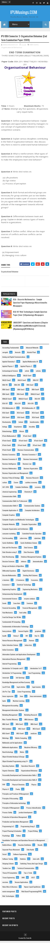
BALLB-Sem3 (22, 382)
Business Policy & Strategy (11, 480)
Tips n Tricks (28, 875)
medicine (34, 735)
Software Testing (7, 861)
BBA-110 (5, 387)
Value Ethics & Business (9, 889)
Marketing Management (9, 717)
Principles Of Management (10, 810)
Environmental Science (9, 600)
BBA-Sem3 (34, 46)
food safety (22, 614)
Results (40, 847)
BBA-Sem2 (5, 391)
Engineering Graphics (9, 591)
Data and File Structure (9, 549)
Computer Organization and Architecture (15, 531)
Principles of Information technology (14, 805)
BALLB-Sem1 (27, 377)
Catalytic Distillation (21, 489)
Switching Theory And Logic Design (31, 865)
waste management (8, 893)
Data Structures (29, 554)
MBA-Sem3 (34, 726)
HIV (27, 638)
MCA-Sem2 (36, 731)
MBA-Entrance (29, 721)
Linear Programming (24, 693)
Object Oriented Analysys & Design (13, 758)
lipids (4, 703)
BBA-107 (36, 382)
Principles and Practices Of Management (15, 796)
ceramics (38, 489)
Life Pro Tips (6, 693)
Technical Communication (25, 870)
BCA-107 (5, 405)
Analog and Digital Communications (13, 359)
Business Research (32, 480)
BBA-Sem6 (20, 396)
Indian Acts (28, 647)
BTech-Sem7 (37, 447)
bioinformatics (34, 424)
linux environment (35, 698)
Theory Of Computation (9, 875)
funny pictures (6, 633)
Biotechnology (7, 433)
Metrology (5, 740)
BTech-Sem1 (27, 438)
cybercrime (23, 540)
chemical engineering (9, 494)
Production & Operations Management (14, 819)
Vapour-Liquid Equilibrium (32, 889)
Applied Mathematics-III (30, 363)
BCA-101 (37, 401)
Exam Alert (16, 605)
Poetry (18, 791)
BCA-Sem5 (20, 419)
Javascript (5, 679)
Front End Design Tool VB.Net (11, 619)
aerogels (5, 354)
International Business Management (13, 661)
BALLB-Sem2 (6, 382)
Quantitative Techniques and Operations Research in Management (23, 842)
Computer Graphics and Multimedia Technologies (18, 521)
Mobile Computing (21, 740)
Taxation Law (6, 870)
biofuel (21, 424)
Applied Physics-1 (8, 368)
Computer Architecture (32, 512)
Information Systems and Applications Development (18, 656)
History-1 (16, 638)
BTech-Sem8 (6, 452)
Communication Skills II (10, 507)
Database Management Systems (31, 559)
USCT (33, 879)
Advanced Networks (32, 349)
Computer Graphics (8, 517)
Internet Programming (9, 666)
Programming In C (8, 828)
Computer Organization (29, 526)
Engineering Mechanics (30, 591)
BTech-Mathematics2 (9, 438)
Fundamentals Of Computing (11, 624)
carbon (4, 484)
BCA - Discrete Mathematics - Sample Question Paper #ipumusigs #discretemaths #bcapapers (30, 304)
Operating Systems (8, 768)
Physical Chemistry (18, 786)
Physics (33, 786)
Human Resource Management (12, 642)
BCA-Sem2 (20, 415)
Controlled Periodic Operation (31, 535)
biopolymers (18, 428)
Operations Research (28, 768)
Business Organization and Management (15, 475)
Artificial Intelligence (9, 377)
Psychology (6, 837)
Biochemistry (6, 424)
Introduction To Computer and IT (12, 670)
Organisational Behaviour (11, 49)
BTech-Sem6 (22, 447)
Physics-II (5, 791)
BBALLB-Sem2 (7, 401)
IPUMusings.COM (23, 12)
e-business (5, 582)
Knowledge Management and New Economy (16, 684)
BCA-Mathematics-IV (28, 410)
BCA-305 (31, 405)
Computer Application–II (10, 512)
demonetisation (38, 563)
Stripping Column (8, 865)
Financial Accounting (9, 610)
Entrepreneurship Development (12, 596)
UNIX (23, 879)
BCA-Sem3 (35, 415)
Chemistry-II (28, 494)
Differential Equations (9, 573)
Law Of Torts (6, 689)
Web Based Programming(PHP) (31, 893)
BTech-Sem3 (23, 442)
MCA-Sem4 (6, 735)
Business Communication (26, 452)
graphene (38, 633)
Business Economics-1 (29, 456)
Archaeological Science (10, 373)
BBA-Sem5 (5, 396)
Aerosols (18, 354)
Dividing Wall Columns (30, 577)
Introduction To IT (36, 670)
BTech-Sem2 (6, 442)
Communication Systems (32, 507)
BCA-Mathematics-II (8, 410)
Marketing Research (30, 717)
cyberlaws (37, 540)
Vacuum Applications (21, 884)
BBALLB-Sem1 (35, 396)
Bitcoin (21, 433)
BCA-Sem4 (5, 419)
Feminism (30, 605)
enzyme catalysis (29, 600)
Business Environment (30, 461)
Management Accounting (10, 707)
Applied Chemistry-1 (8, 363)
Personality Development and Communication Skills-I (19, 777)
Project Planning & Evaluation (11, 833)
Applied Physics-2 (26, 368)
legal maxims (36, 689)
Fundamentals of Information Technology (15, 628)
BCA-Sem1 (5, 415)
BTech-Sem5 (6, 447)
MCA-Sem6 (20, 735)
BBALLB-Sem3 (23, 401)
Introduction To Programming (11, 675)
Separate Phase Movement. (11, 851)
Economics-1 (6, 587)
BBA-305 (17, 387)
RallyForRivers (7, 847)
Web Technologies (8, 898)
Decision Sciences (8, 563)
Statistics (23, 861)
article (27, 373)
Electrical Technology (24, 587)
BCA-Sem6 (35, 419)
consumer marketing (9, 535)
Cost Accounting (7, 540)
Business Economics (8, 456)
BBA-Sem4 (35, 391)
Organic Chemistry (8, 772)
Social (4, 856)
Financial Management (30, 610)
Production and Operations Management (15, 824)
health (4, 638)
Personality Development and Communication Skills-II (19, 782)
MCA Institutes (6, 731)
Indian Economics (8, 652)
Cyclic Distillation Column (29, 545)
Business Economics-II (9, 461)
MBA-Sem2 (19, 726)
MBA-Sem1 (5, 726)
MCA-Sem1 (21, 731)
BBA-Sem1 (30, 387)
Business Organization (31, 470)
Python (18, 837)
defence (23, 563)
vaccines (5, 884)
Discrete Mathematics (9, 577)
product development (25, 814)
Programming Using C (28, 828)
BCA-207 (18, 405)
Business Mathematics (9, 470)
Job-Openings (20, 679)
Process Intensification (33, 810)
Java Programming (34, 675)
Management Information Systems (13, 712)
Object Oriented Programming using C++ (15, 763)
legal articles (21, 689)
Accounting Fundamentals (10, 349)
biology (4, 428)
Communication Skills (9, 498)
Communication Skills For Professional (14, 503)
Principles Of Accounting (10, 800)
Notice (22, 754)
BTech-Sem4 (38, 442)
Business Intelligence (9, 466)
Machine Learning (18, 703)
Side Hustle (30, 851)
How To (37, 638)
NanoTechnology (7, 754)
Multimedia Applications (10, 749)
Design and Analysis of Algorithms (13, 568)
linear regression (7, 698)
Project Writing (33, 833)
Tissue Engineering (8, 879)
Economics (34, 582)
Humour (31, 642)
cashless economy (31, 484)
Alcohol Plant (31, 354)
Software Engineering (20, 856)
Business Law (27, 466)
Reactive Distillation (24, 847)
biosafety (32, 428)
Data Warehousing (8, 559)
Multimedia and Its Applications (12, 745)
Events (4, 605)
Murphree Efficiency (30, 749)
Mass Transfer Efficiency (10, 721)
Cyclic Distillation (8, 545)
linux (21, 698)
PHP (3, 786)
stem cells (36, 861)
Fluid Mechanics (7, 614)
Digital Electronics (28, 573)
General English (23, 633)
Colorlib (28, 940)
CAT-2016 (5, 489)
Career (16, 484)
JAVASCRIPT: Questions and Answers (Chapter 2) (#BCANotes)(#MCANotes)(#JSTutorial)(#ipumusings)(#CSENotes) (30, 327)
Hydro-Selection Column (10, 647)
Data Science (28, 549)
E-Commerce (20, 582)
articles (38, 373)
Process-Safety (7, 814)
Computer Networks (8, 526)
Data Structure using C (9, 554)
